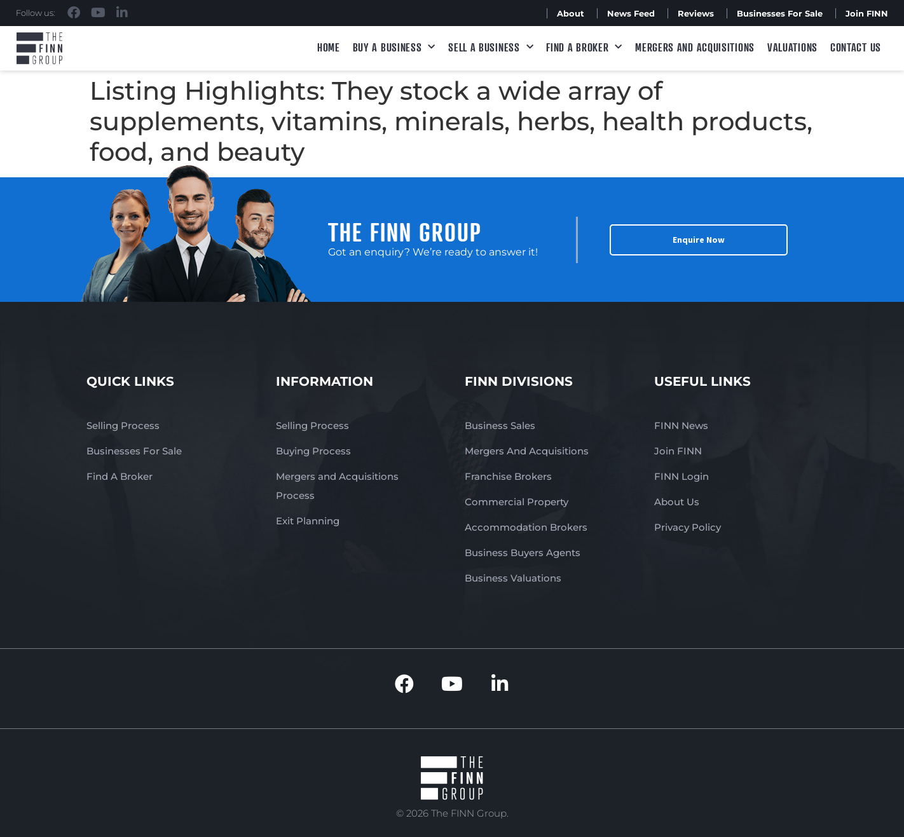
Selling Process (123, 425)
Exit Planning (307, 521)
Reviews (696, 13)
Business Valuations (513, 578)
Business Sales (500, 425)
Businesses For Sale (780, 13)
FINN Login (681, 476)
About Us (676, 502)
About (570, 13)
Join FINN (867, 13)
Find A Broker (584, 47)
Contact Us (855, 47)
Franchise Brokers (508, 476)
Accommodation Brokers (526, 527)
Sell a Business (490, 47)
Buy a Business (394, 47)
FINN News (681, 425)
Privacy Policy (687, 527)
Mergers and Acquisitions (695, 47)
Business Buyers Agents (522, 553)
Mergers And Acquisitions (527, 451)
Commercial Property (516, 502)
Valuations (792, 47)
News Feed (631, 13)
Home (328, 47)
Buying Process (313, 451)
